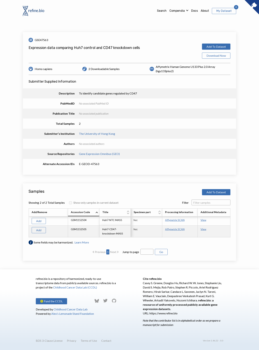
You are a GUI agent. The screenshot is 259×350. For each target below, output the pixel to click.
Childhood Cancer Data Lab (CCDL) (75, 287)
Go (161, 252)
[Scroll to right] (231, 223)
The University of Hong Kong (97, 133)
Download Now (216, 55)
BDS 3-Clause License (49, 340)
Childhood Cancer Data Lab (71, 309)
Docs (194, 10)
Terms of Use (89, 340)
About (205, 10)
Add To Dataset (216, 46)
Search (162, 10)
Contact (106, 340)
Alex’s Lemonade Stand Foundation (72, 313)
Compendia (177, 10)
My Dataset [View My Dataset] (224, 11)
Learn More (81, 242)
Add (38, 221)
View (203, 220)
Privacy (71, 340)
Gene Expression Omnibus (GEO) (99, 153)
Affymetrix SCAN (175, 220)
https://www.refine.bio (163, 313)
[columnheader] (83, 212)
